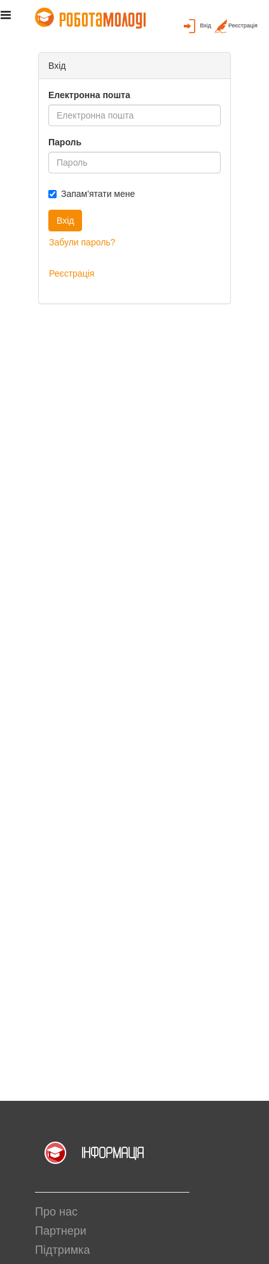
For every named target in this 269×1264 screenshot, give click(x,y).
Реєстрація (71, 273)
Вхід (65, 220)
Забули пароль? (82, 242)
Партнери (60, 1230)
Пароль (64, 142)
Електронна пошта (89, 95)
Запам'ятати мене (91, 194)
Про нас (56, 1211)
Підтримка (62, 1250)
